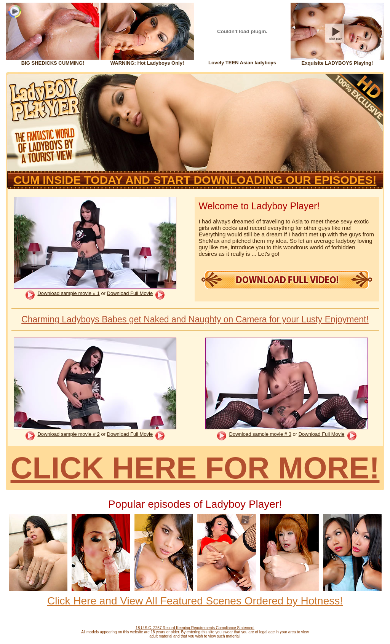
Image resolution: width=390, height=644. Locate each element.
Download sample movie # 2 (68, 434)
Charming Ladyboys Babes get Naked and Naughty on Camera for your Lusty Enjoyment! (195, 319)
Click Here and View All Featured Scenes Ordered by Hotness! (195, 601)
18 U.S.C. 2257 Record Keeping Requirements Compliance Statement (195, 628)
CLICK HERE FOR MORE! (195, 468)
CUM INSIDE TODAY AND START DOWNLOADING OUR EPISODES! (195, 180)
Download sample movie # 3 (260, 434)
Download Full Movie (130, 293)
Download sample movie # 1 (68, 293)
